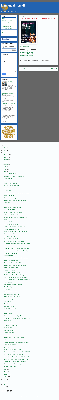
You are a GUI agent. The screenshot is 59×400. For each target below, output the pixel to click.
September (7, 162)
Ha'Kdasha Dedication (7, 28)
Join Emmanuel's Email (7, 20)
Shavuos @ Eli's (8, 246)
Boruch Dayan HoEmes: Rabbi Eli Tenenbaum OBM (15, 277)
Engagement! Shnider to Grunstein (12, 214)
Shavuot (6, 219)
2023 (4, 152)
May (5, 171)
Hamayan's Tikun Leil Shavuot (11, 210)
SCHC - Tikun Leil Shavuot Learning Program (14, 241)
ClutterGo (6, 347)
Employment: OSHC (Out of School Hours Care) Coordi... (17, 248)
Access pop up (7, 320)
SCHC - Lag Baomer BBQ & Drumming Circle (14, 354)
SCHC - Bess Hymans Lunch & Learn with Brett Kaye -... (17, 251)
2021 (4, 382)
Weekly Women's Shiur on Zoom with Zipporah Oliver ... (17, 318)
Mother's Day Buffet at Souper (11, 260)
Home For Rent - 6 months (10, 183)
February (6, 374)
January (6, 376)
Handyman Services (8, 222)
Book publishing (7, 301)
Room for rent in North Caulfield (11, 186)
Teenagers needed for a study (11, 267)
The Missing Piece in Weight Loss (11, 83)
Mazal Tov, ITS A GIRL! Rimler (11, 174)
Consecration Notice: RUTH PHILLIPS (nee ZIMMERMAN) (17, 243)
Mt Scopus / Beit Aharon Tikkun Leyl (12, 229)
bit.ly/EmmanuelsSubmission (26, 55)
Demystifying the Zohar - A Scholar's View (14, 176)
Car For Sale (7, 289)
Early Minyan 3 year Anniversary (11, 287)
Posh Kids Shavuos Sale (9, 236)
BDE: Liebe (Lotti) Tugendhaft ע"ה (12, 296)
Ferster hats (7, 311)
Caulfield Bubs (7, 190)
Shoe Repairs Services (9, 306)
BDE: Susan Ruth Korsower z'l (11, 330)
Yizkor (3, 30)
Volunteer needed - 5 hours (10, 366)
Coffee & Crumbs (8, 178)
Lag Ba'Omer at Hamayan (10, 344)
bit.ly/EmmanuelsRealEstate (26, 52)
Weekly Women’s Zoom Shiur (11, 253)
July (5, 167)
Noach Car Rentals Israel (10, 308)
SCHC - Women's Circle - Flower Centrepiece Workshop (17, 279)
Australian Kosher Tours (9, 304)
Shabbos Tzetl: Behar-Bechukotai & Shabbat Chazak (16, 258)
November (6, 157)
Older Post (54, 69)
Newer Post (23, 69)
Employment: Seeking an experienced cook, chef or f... (16, 359)
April (5, 369)
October (6, 159)
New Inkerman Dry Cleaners (10, 299)
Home (38, 69)
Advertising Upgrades (6, 26)
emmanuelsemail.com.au (25, 51)
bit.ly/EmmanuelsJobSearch (26, 54)
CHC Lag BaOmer (8, 335)
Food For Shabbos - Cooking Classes (12, 181)
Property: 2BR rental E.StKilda (11, 224)
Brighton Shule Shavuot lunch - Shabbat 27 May (15, 217)
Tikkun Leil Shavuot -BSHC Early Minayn (13, 212)
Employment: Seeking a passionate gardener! (14, 198)
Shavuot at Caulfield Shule (10, 234)
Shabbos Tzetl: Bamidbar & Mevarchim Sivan (14, 226)
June (5, 169)
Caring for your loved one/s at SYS (12, 272)
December (6, 155)
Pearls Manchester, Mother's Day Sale (13, 284)
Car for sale (7, 202)
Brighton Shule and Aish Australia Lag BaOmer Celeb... (16, 342)
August (6, 164)
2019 (4, 387)
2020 (4, 384)
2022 (4, 379)
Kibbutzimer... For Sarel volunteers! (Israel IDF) (15, 361)
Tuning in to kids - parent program (12, 349)
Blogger (39, 397)
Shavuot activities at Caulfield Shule (12, 263)
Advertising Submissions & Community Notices (8, 23)
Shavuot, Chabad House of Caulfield (12, 207)
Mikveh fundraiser (8, 340)
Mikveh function (8, 282)
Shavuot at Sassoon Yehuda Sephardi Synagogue (15, 231)
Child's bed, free (8, 188)
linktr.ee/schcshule (24, 46)
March (6, 372)
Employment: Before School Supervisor (13, 316)
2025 (4, 148)
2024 (4, 150)
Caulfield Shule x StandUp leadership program (15, 275)
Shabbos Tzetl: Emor (9, 328)
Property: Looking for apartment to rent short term (16, 193)
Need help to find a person (10, 292)
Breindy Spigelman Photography (11, 294)
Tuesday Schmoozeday (9, 195)
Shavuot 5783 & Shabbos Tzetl (11, 205)
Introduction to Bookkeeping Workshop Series (15, 200)
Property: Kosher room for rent (8, 103)
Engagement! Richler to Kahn (11, 325)
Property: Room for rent (9, 270)
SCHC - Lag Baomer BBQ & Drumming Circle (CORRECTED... (17, 352)
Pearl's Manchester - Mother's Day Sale (13, 364)
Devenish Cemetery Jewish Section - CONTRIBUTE (8, 33)
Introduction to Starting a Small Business (14, 337)
